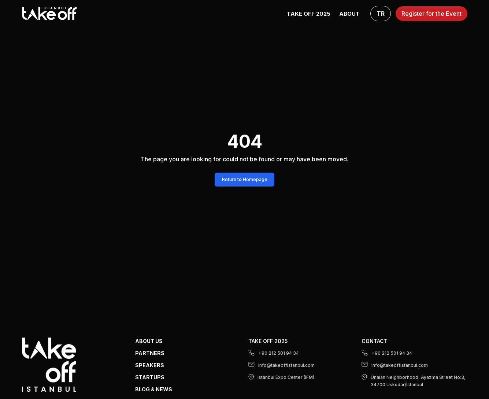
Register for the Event (431, 13)
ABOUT (349, 13)
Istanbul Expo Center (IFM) (281, 377)
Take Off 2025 (308, 13)
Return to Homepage (244, 179)
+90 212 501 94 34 (273, 353)
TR (381, 13)
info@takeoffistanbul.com (281, 365)
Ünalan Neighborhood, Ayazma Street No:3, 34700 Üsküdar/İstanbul (414, 380)
